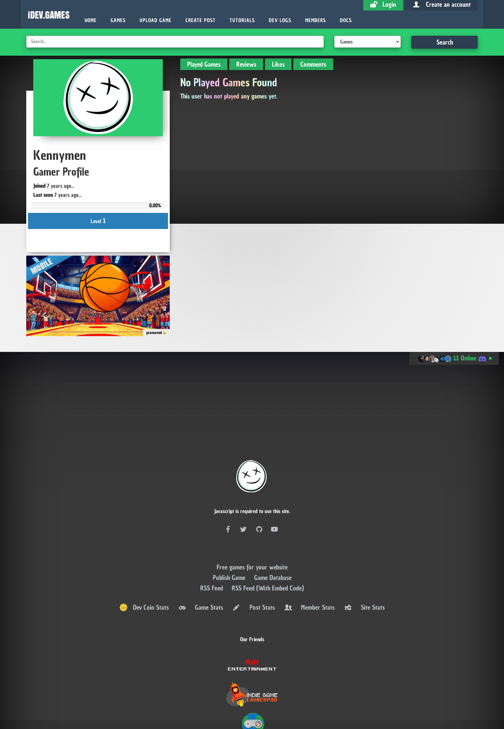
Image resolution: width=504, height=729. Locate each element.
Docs (346, 20)
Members (315, 20)
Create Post (201, 20)
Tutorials (242, 20)
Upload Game (156, 20)
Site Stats (364, 565)
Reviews (246, 64)
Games (118, 20)
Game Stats (200, 565)
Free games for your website (252, 524)
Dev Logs (280, 20)
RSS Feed (212, 545)
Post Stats (253, 565)
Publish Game (230, 534)
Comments (313, 64)
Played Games (203, 64)
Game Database (273, 534)
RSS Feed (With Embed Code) (268, 545)
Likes (278, 64)
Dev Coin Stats (144, 565)
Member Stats (309, 565)
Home (91, 20)
